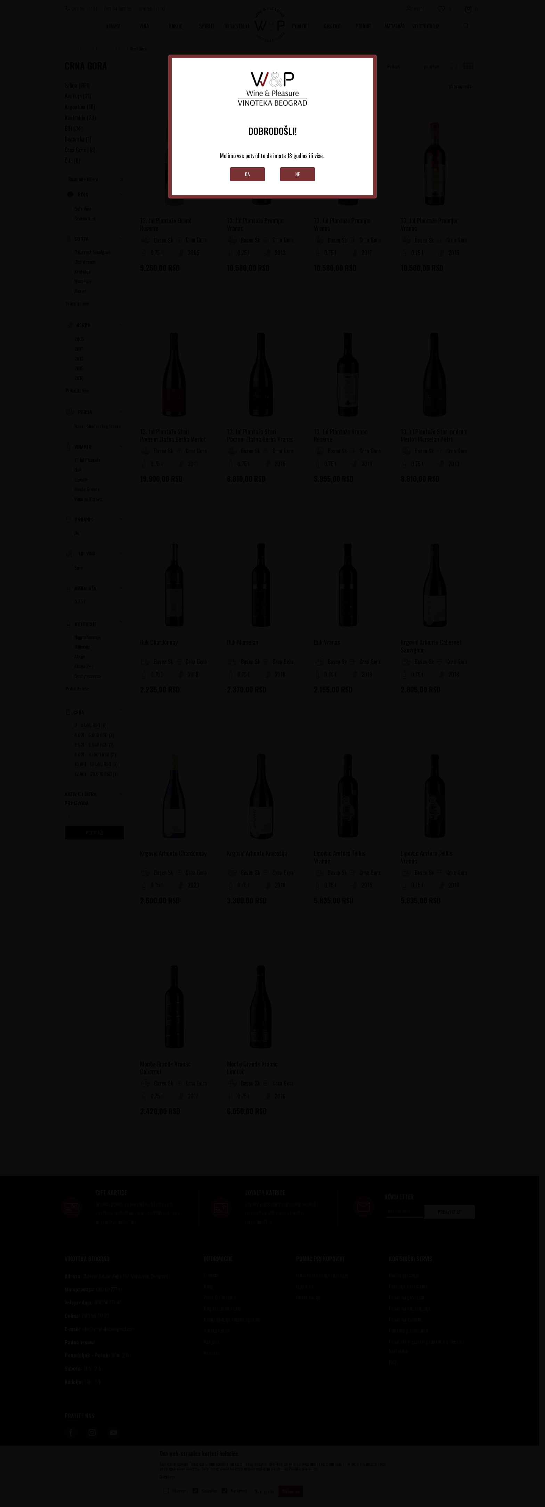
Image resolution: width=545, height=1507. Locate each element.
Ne (297, 174)
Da (247, 174)
